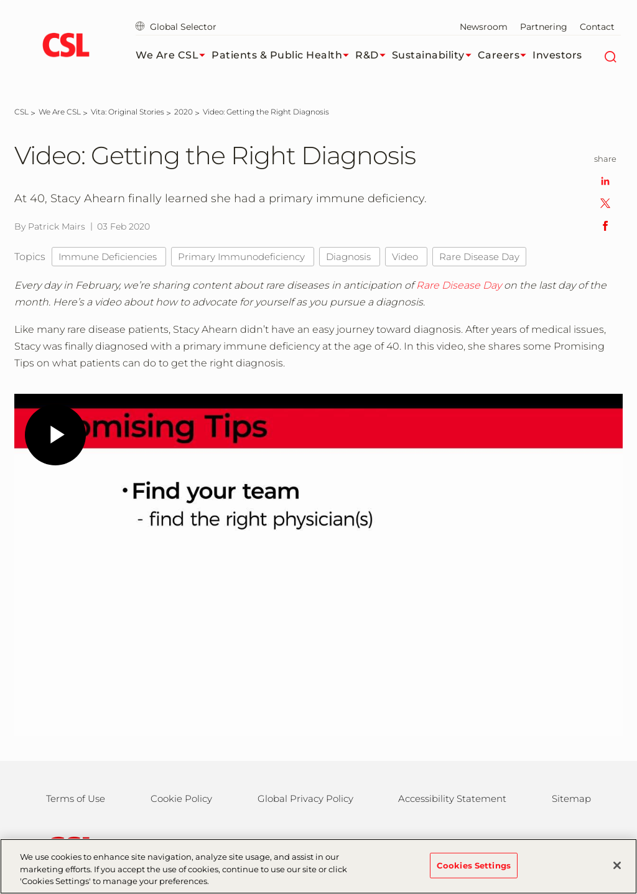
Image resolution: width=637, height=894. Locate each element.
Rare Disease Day (479, 257)
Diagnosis (349, 257)
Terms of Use (75, 798)
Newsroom (484, 26)
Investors (557, 55)
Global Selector (176, 26)
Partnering (543, 26)
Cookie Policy (181, 798)
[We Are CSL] (60, 111)
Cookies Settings (474, 865)
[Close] (617, 865)
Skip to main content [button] (0, 0)
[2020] (183, 111)
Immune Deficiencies (108, 257)
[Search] (610, 55)
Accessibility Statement (452, 798)
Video (406, 257)
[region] (318, 866)
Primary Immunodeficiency (242, 257)
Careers (505, 55)
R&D (373, 55)
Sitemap (571, 798)
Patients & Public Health (283, 55)
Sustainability (435, 55)
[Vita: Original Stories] (127, 111)
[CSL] (21, 111)
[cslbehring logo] (65, 46)
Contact (597, 26)
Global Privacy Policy (305, 798)
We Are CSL (174, 55)
